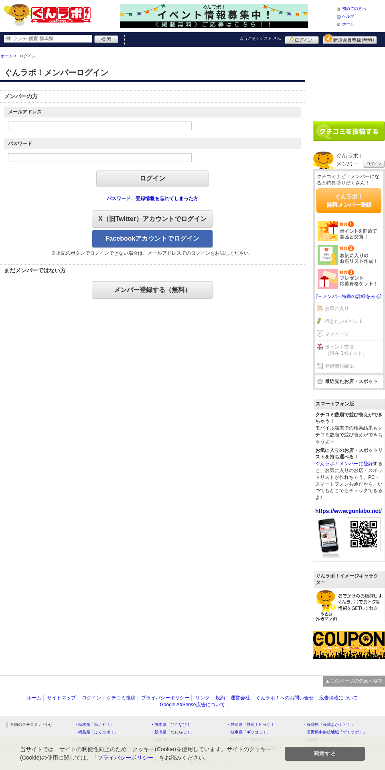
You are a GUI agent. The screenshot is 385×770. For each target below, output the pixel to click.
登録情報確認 (339, 366)
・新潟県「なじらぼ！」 (172, 732)
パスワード (20, 143)
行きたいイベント (344, 321)
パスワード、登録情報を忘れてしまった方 (152, 198)
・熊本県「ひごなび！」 (172, 724)
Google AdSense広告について (192, 704)
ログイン (302, 39)
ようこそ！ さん (260, 38)
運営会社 (240, 698)
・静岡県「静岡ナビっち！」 (253, 724)
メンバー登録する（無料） (152, 289)
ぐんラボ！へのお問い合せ (285, 698)
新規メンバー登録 (350, 39)
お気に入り (337, 308)
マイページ (337, 334)
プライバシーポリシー (165, 698)
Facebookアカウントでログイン (152, 238)
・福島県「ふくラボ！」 (96, 732)
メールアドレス (25, 112)
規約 (220, 698)
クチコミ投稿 (121, 698)
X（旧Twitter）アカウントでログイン (152, 218)
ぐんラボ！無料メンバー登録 (348, 200)
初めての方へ (354, 8)
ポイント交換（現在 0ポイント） (346, 350)
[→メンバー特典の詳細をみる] (349, 296)
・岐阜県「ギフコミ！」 (249, 732)
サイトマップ (61, 698)
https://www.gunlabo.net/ (348, 511)
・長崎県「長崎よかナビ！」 (329, 724)
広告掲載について (338, 698)
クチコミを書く (349, 131)
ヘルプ (348, 16)
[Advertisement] (349, 81)
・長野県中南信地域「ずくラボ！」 (335, 732)
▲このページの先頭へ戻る (354, 681)
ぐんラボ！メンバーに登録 (344, 463)
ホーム (348, 24)
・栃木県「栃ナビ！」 (94, 724)
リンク (202, 698)
